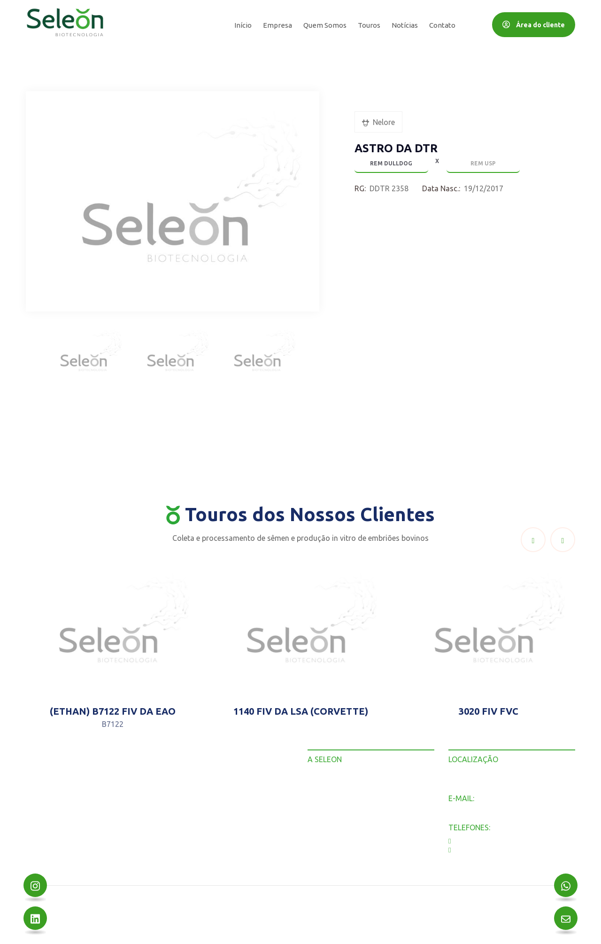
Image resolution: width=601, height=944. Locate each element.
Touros (369, 25)
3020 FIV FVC (488, 711)
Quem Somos (325, 25)
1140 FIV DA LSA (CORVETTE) (300, 711)
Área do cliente (533, 25)
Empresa (277, 25)
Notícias (405, 25)
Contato (442, 25)
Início (243, 25)
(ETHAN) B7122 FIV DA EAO (113, 711)
